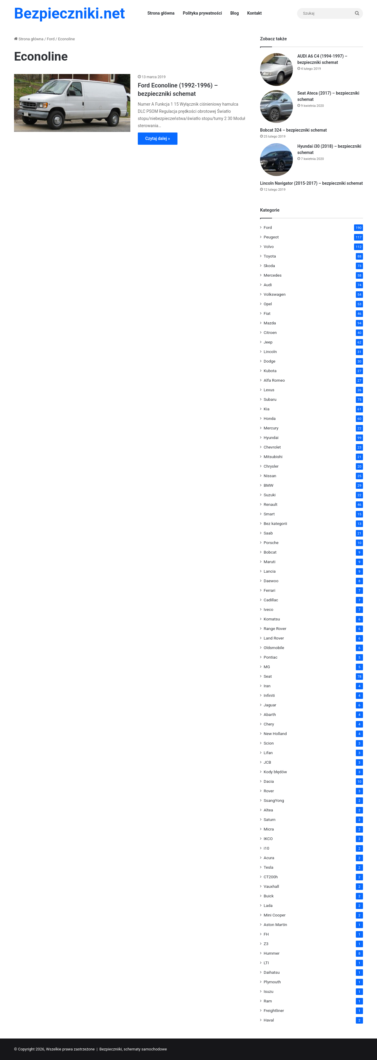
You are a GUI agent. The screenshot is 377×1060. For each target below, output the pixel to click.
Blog (234, 13)
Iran (267, 685)
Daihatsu (272, 972)
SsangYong (274, 800)
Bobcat (270, 552)
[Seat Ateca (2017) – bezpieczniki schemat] (276, 106)
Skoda (269, 265)
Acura (269, 857)
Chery (269, 724)
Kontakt (254, 13)
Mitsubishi (273, 456)
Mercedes (273, 275)
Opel (268, 303)
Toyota (270, 256)
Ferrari (269, 590)
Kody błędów (275, 771)
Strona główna (160, 13)
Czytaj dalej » (157, 138)
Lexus (269, 389)
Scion (269, 743)
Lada (268, 905)
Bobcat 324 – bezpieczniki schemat (293, 130)
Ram (268, 1001)
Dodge (269, 361)
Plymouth (272, 981)
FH (266, 934)
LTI (266, 962)
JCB (267, 762)
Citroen (270, 332)
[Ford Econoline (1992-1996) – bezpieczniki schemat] (72, 103)
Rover (269, 790)
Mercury (271, 428)
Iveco (268, 609)
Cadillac (271, 599)
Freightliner (274, 1010)
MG (267, 666)
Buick (269, 895)
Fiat (267, 313)
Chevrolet (272, 447)
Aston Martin (275, 924)
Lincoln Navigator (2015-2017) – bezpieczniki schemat (311, 183)
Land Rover (274, 638)
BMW (269, 485)
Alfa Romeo (274, 380)
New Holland (275, 733)
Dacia (269, 781)
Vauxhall (271, 886)
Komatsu (272, 619)
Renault (270, 504)
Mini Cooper (274, 915)
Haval (269, 1020)
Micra (269, 829)
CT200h (271, 876)
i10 (266, 848)
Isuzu (269, 991)
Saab (268, 533)
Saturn (270, 819)
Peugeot (271, 237)
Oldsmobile (274, 647)
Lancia (270, 571)
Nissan (270, 475)
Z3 (266, 943)
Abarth (270, 714)
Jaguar (270, 704)
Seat (268, 676)
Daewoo (271, 580)
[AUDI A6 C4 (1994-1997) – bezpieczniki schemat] (276, 69)
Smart (269, 513)
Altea (268, 810)
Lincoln (270, 351)
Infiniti (269, 695)
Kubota (270, 370)
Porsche (271, 542)
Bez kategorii (275, 523)
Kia (266, 408)
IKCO (268, 838)
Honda (270, 418)
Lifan (268, 752)
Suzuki (270, 494)
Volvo (269, 246)
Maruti (269, 561)
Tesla (269, 867)
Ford (51, 39)
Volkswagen (275, 294)
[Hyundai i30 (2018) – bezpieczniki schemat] (276, 159)
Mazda (270, 323)
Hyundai (271, 437)
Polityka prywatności (202, 13)
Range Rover (275, 628)
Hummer (271, 953)
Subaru (270, 399)
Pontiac (270, 657)
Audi (268, 284)
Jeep (268, 342)
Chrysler (271, 466)
